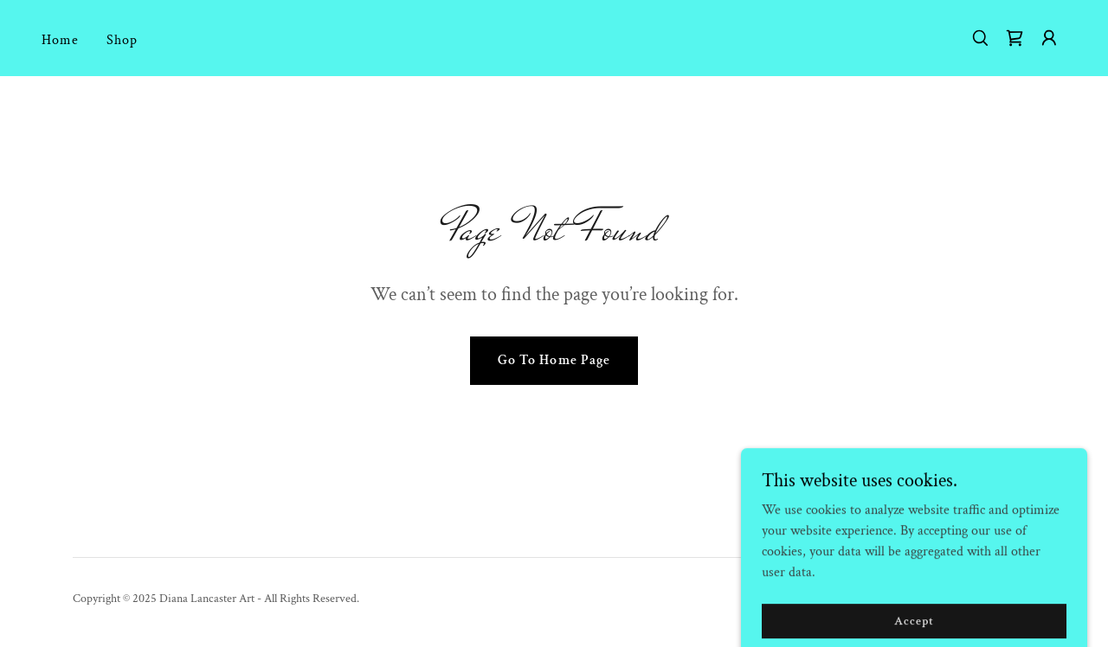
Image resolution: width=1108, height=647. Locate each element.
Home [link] (60, 40)
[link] (1014, 38)
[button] (1049, 38)
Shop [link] (122, 40)
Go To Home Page (553, 360)
